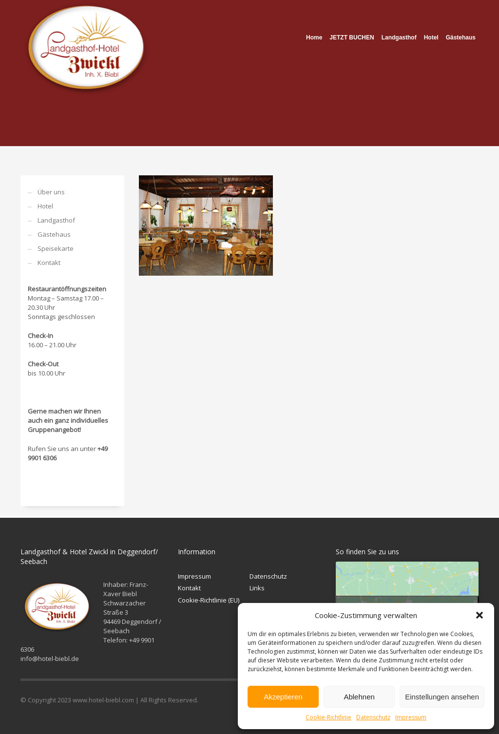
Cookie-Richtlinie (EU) (208, 600)
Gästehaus (54, 234)
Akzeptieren (283, 697)
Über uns (51, 192)
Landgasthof (56, 220)
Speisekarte (56, 248)
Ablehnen (359, 697)
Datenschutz (373, 717)
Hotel (45, 206)
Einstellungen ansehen (442, 697)
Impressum (410, 717)
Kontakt (49, 262)
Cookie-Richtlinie (328, 717)
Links (257, 587)
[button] (479, 615)
